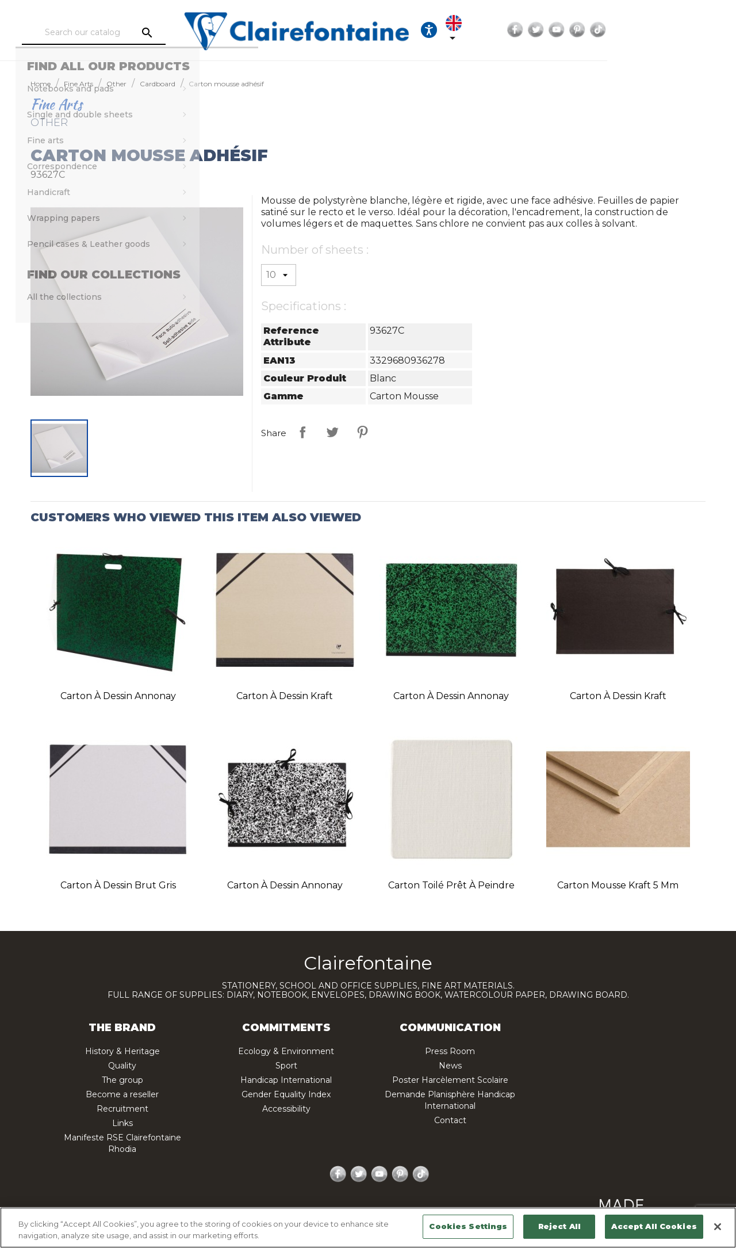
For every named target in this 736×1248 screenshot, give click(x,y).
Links (122, 1123)
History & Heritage (122, 1051)
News (450, 1065)
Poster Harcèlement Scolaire (450, 1080)
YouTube (658, 30)
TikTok (699, 30)
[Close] (717, 1226)
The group (122, 1080)
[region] (368, 1227)
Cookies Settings (468, 1226)
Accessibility (286, 1109)
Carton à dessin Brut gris (118, 885)
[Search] (123, 33)
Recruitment (122, 1109)
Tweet (332, 432)
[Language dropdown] (564, 30)
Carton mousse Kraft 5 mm (617, 885)
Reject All (559, 1226)
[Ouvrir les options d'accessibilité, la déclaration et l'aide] (530, 30)
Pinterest (678, 30)
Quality (122, 1065)
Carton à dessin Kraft (284, 695)
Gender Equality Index (286, 1094)
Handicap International (286, 1080)
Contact (450, 1120)
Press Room (450, 1051)
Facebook (616, 30)
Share (302, 432)
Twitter (637, 30)
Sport (286, 1065)
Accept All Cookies (653, 1226)
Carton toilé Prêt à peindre (451, 885)
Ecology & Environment (286, 1051)
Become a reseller (122, 1094)
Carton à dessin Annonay (118, 695)
